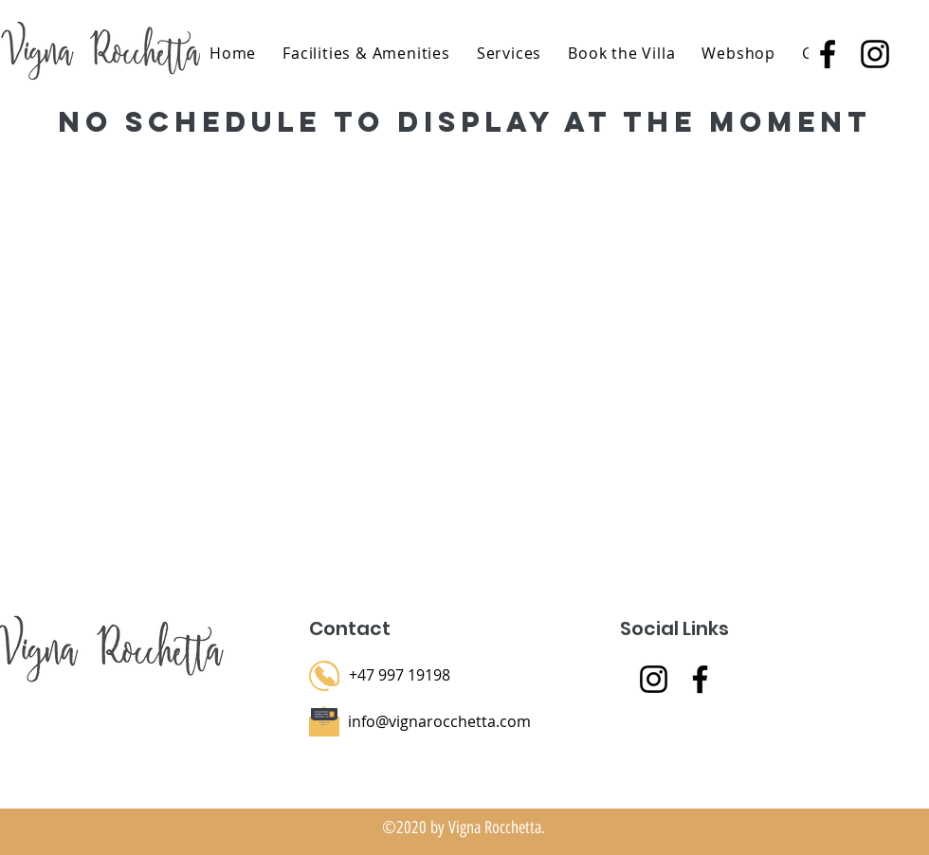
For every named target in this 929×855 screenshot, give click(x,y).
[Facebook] (700, 679)
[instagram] (875, 54)
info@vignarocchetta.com (439, 721)
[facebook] (828, 54)
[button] (509, 53)
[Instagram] (653, 679)
